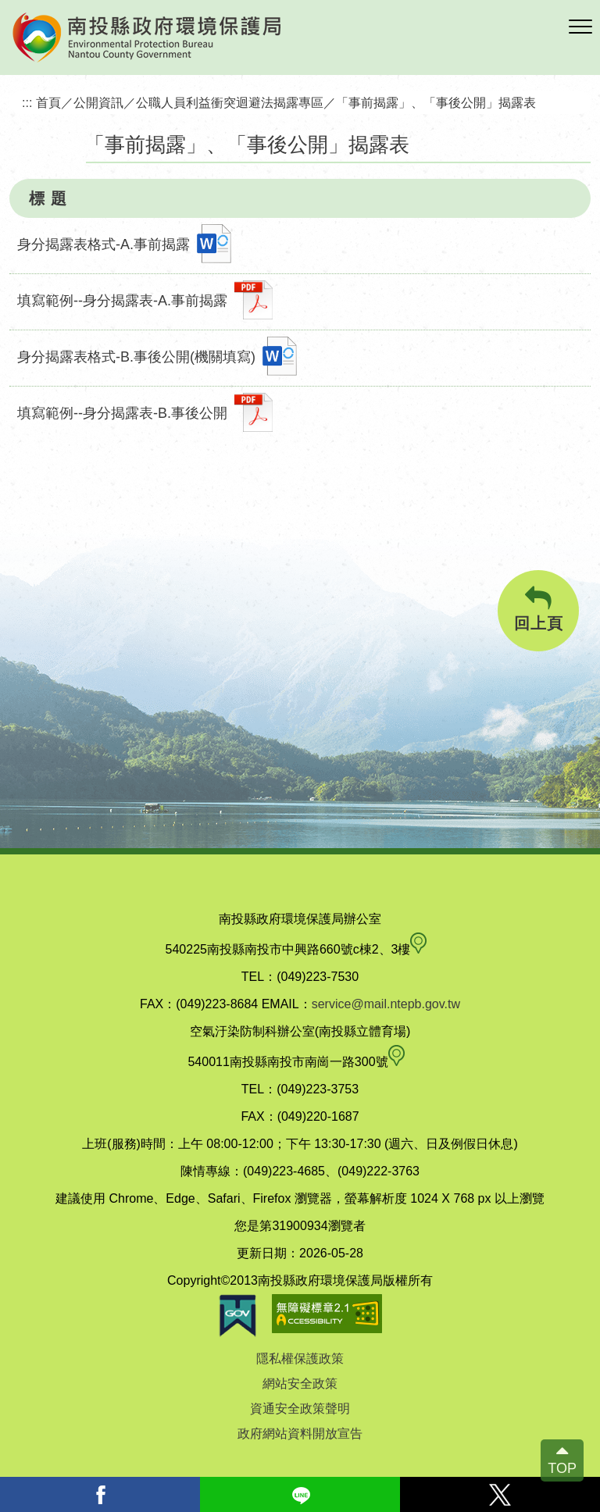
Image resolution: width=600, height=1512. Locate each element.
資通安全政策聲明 (300, 1408)
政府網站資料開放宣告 (300, 1433)
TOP (562, 1468)
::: (27, 102)
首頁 (48, 102)
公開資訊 (98, 102)
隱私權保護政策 (300, 1358)
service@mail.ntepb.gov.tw (386, 1004)
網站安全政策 (300, 1383)
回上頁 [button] (538, 609)
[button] (580, 27)
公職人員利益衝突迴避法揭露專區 (229, 102)
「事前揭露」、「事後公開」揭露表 (436, 102)
